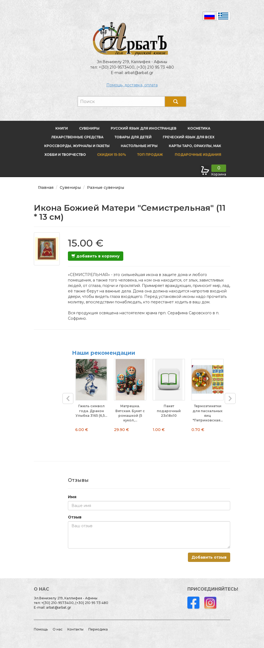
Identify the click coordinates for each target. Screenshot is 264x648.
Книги (61, 128)
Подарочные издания (197, 155)
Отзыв (75, 517)
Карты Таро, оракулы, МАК (195, 146)
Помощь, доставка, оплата (132, 85)
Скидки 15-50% (111, 155)
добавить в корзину (95, 256)
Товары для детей (133, 137)
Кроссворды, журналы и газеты (77, 146)
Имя (72, 496)
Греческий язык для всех (188, 137)
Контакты (75, 629)
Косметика (199, 128)
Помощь (41, 629)
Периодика (98, 629)
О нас (57, 629)
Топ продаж (150, 155)
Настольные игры (139, 146)
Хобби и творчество (65, 155)
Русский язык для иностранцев (143, 128)
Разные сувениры (105, 187)
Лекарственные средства (77, 137)
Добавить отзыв (209, 557)
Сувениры (89, 128)
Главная (45, 187)
